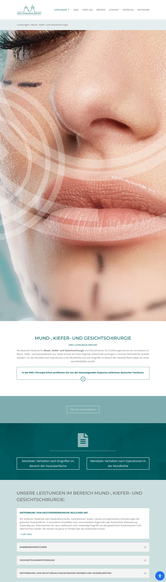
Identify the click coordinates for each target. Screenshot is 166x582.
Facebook (128, 10)
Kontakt (114, 10)
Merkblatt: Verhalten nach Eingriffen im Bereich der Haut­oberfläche (45, 463)
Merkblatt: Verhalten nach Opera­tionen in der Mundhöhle (121, 463)
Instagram (143, 10)
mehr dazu (20, 534)
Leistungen (60, 10)
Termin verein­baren (83, 409)
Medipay (100, 10)
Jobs (76, 10)
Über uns (87, 10)
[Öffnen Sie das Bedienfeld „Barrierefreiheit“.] (160, 576)
